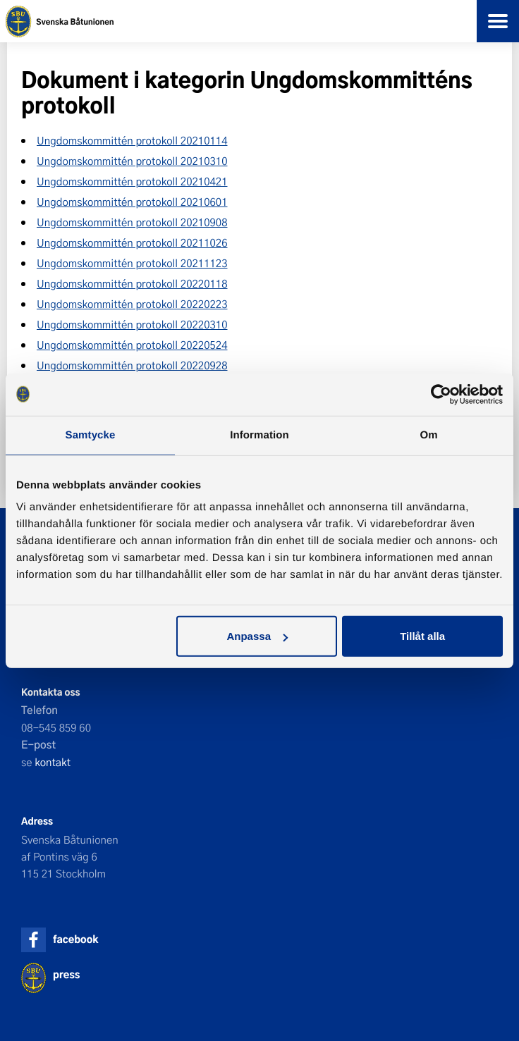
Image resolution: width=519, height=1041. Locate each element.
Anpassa (257, 636)
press (66, 974)
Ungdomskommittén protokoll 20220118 (132, 283)
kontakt (53, 762)
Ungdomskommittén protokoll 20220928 (132, 365)
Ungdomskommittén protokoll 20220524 (132, 344)
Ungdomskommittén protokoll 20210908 (132, 222)
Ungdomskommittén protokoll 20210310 (132, 160)
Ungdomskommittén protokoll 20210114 (132, 140)
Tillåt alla (422, 636)
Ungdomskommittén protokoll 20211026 (132, 242)
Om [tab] (428, 435)
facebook (75, 939)
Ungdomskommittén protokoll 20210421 (132, 181)
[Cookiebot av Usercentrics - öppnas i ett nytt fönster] (441, 394)
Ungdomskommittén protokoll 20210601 (132, 201)
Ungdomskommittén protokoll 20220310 (132, 324)
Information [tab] (259, 435)
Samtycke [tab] (91, 435)
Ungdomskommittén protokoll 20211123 (132, 263)
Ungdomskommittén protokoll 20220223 (132, 304)
